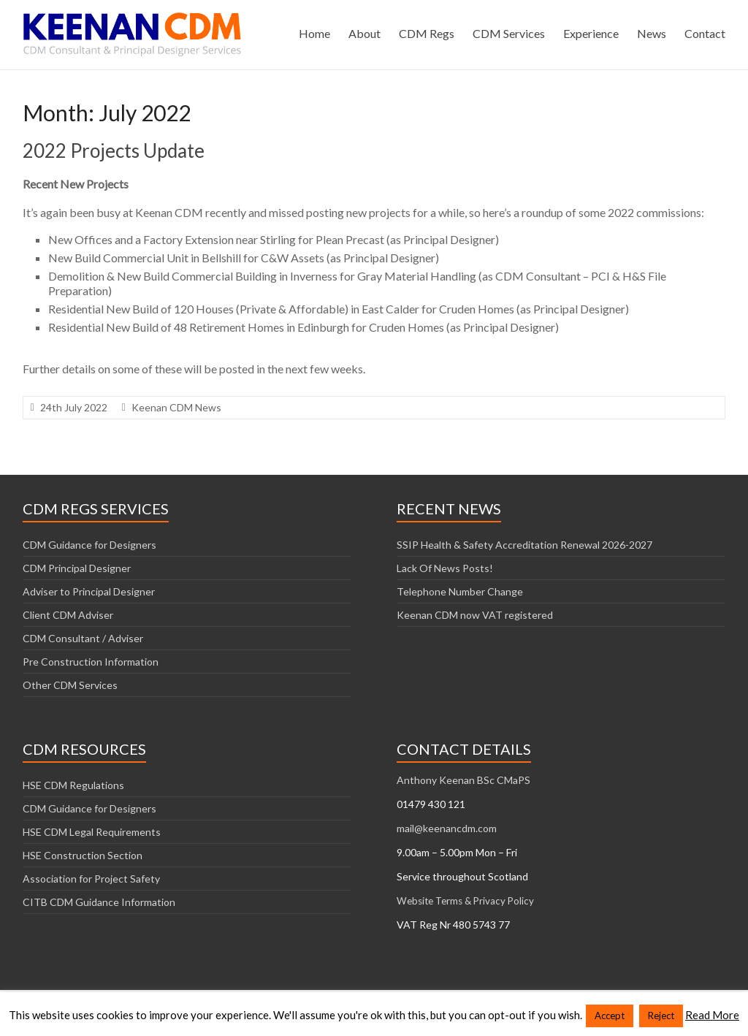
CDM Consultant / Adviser (83, 638)
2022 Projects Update (114, 150)
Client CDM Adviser (68, 615)
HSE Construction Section (82, 855)
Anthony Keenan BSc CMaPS (463, 780)
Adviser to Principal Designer (89, 591)
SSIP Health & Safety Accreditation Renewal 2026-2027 (524, 544)
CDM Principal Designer (77, 568)
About (364, 33)
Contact (704, 33)
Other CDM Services (70, 685)
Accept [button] (610, 1015)
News (651, 33)
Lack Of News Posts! (445, 568)
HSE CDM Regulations (73, 785)
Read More (712, 1014)
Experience (591, 33)
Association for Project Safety (91, 878)
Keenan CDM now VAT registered (475, 615)
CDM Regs (426, 33)
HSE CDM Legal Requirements (92, 832)
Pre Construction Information (91, 661)
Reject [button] (661, 1015)
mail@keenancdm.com (447, 828)
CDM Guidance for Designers (89, 544)
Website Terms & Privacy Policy (465, 901)
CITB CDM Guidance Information (99, 902)
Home (314, 33)
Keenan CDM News (176, 407)
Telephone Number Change (460, 591)
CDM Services (509, 33)
